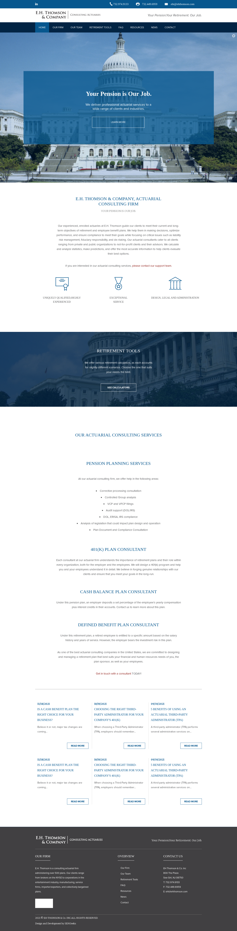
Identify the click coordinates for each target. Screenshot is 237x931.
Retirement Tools (100, 27)
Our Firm (58, 27)
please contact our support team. (152, 265)
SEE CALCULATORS (118, 387)
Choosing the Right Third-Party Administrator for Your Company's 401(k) (119, 715)
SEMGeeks (70, 923)
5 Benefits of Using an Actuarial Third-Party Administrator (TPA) (169, 715)
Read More (78, 745)
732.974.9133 (120, 4)
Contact (170, 27)
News (154, 27)
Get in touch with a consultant (113, 673)
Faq (120, 27)
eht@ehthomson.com (182, 4)
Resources (137, 27)
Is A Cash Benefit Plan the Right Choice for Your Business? (58, 715)
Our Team (76, 27)
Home (42, 27)
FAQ (123, 885)
